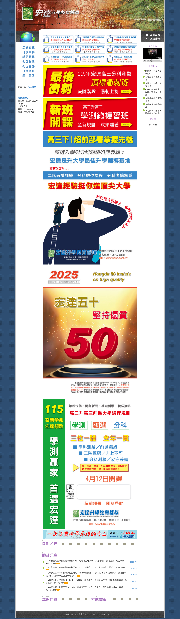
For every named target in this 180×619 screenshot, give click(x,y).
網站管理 (153, 124)
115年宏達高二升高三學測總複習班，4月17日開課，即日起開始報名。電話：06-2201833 (85, 567)
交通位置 (23, 106)
